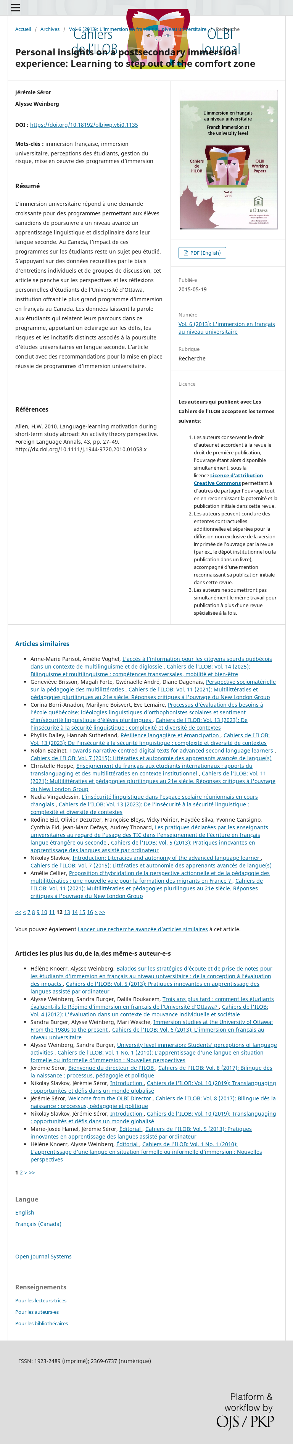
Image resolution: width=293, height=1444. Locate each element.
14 (75, 912)
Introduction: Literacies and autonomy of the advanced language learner (166, 857)
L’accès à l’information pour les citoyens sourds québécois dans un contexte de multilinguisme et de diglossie (151, 662)
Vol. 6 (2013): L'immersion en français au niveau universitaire (137, 29)
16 (90, 912)
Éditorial (130, 1128)
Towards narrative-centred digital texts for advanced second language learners (172, 750)
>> (102, 912)
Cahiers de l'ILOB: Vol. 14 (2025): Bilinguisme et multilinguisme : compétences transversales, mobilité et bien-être (140, 670)
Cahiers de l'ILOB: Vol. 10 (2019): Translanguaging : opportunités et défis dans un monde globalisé (153, 1086)
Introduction (127, 1083)
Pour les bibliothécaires (41, 1323)
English (24, 1212)
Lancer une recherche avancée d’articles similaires (143, 929)
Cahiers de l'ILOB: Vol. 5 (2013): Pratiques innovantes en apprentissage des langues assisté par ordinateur (143, 846)
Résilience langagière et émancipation (171, 735)
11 (52, 912)
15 (82, 912)
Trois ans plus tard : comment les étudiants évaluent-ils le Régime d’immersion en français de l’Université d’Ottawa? (152, 1002)
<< (18, 912)
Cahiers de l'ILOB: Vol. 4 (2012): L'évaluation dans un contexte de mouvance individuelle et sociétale (149, 1010)
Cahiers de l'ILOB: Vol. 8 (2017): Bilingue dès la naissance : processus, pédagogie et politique (151, 1071)
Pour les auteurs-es (37, 1311)
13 (67, 912)
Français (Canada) (38, 1224)
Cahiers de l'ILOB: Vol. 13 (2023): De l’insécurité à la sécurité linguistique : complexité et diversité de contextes (139, 723)
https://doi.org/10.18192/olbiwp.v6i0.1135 (84, 124)
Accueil (23, 29)
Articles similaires (42, 644)
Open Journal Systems (43, 1256)
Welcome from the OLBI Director (110, 1098)
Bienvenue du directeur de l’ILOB (111, 1067)
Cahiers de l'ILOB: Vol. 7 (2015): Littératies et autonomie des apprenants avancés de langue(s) (151, 758)
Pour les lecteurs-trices (40, 1300)
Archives (50, 29)
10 (44, 912)
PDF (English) (205, 252)
